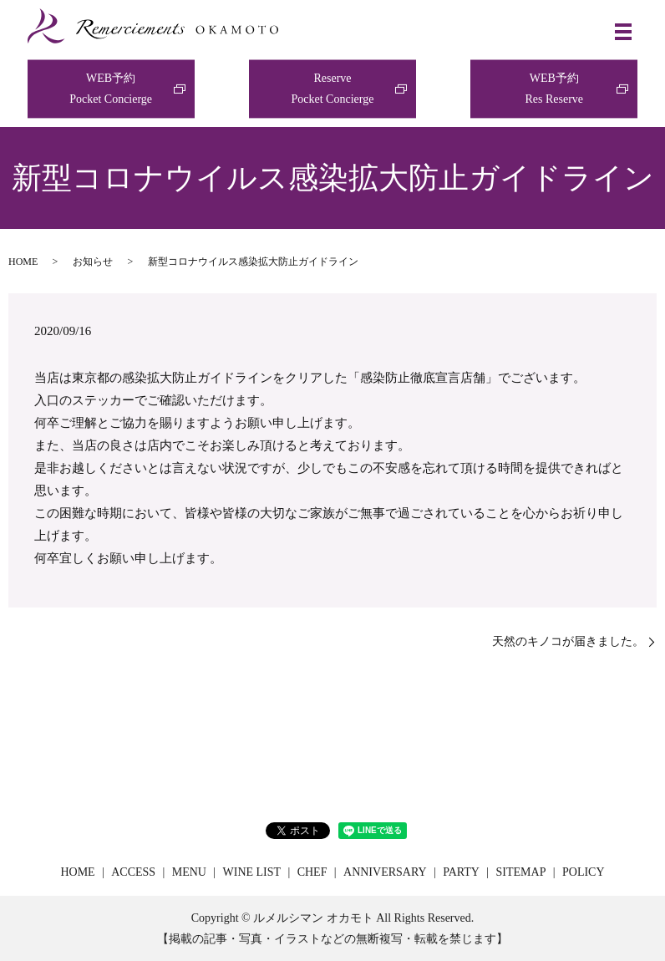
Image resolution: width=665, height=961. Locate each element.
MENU (189, 872)
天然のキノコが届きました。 (568, 641)
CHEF (312, 872)
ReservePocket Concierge (333, 88)
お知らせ (93, 261)
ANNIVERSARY (385, 872)
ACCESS (133, 872)
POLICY (583, 872)
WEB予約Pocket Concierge (110, 88)
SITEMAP (521, 872)
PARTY (461, 872)
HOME (23, 261)
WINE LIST (252, 872)
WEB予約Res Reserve (554, 88)
